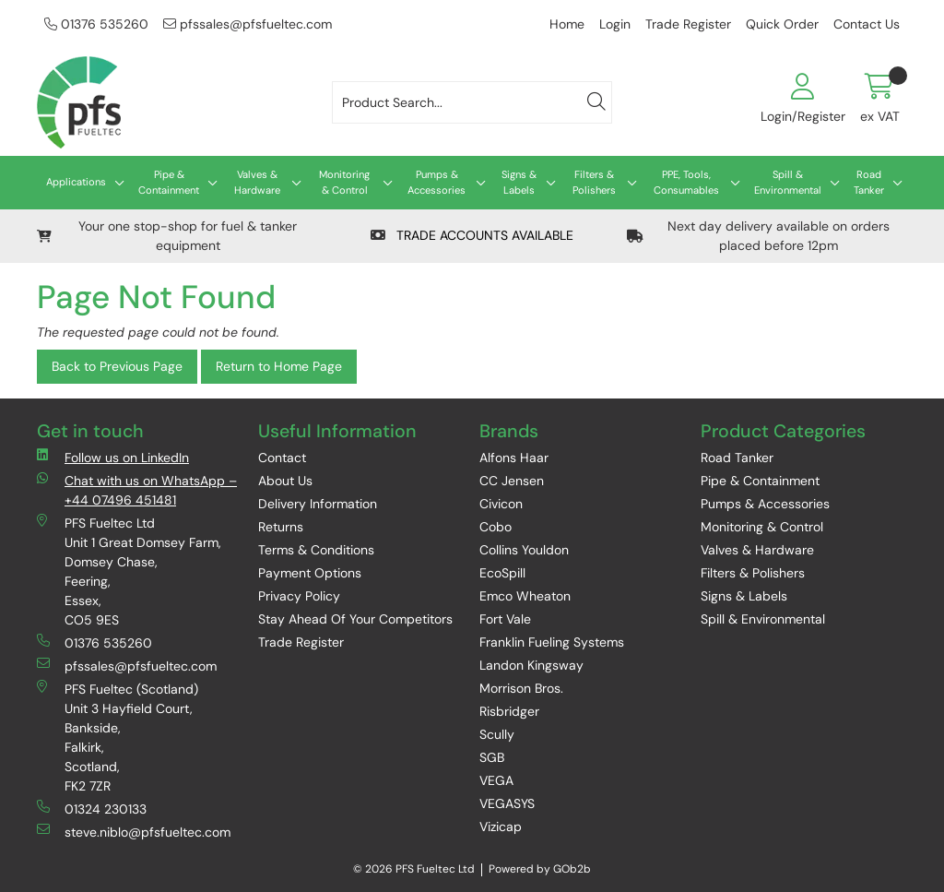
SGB (491, 757)
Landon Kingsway (531, 665)
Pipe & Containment (168, 182)
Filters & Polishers (594, 182)
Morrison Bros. (521, 688)
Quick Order (782, 24)
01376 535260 (96, 24)
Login (615, 24)
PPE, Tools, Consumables (686, 182)
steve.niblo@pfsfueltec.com (133, 831)
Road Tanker (869, 182)
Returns (280, 526)
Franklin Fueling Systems (551, 642)
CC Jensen (511, 480)
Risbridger (509, 711)
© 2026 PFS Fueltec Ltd (414, 869)
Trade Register (688, 24)
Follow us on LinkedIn (113, 457)
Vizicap (500, 826)
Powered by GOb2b (540, 869)
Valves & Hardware (257, 182)
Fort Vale (505, 619)
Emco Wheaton (525, 596)
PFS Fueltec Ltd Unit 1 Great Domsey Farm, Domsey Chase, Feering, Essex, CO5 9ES (129, 571)
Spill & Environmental (787, 182)
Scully (496, 734)
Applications (76, 181)
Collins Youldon (524, 549)
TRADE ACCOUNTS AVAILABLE (472, 235)
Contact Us (866, 24)
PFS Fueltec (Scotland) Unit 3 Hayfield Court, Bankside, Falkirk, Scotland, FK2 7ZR (117, 737)
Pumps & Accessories (436, 182)
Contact (282, 457)
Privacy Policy (299, 596)
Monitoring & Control (344, 182)
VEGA (496, 780)
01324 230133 (92, 808)
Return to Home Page (279, 366)
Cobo (495, 526)
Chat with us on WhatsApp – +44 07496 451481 (137, 489)
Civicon (501, 503)
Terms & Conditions (316, 549)
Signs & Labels (519, 182)
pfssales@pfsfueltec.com (247, 24)
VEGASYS (507, 803)
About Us (285, 480)
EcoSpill (502, 573)
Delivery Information (317, 503)
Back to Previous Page (117, 366)
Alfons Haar (514, 457)
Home (566, 24)
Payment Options (309, 573)
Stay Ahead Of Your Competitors (355, 619)
